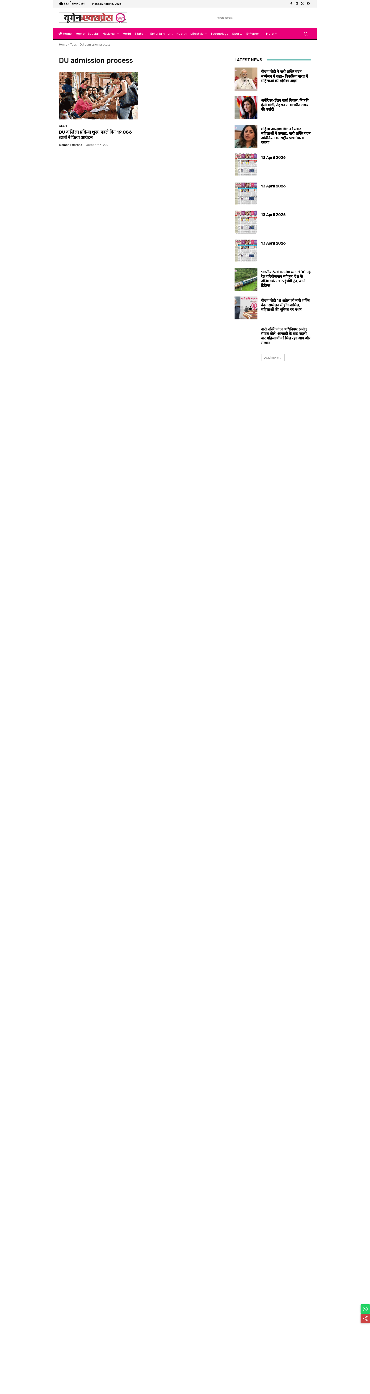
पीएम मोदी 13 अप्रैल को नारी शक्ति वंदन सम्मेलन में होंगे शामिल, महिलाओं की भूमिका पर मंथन (285, 305)
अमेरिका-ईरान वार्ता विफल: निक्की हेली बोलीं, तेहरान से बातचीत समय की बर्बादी (284, 105)
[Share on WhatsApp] (365, 1309)
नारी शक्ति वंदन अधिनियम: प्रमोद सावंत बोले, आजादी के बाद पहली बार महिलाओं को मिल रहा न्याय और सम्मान (285, 336)
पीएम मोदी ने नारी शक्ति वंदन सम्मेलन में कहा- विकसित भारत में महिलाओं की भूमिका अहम (284, 76)
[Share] (365, 1318)
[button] (305, 33)
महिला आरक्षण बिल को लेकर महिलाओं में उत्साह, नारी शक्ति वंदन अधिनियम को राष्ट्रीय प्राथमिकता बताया (286, 136)
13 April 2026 (273, 157)
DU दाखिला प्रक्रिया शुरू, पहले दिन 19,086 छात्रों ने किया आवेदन (95, 134)
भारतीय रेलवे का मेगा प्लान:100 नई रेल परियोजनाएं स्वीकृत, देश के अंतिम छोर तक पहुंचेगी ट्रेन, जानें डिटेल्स (286, 279)
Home (63, 44)
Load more (273, 358)
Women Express (70, 145)
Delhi (63, 125)
